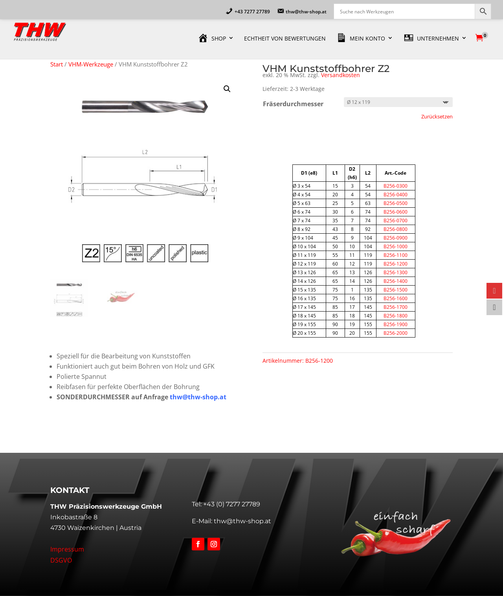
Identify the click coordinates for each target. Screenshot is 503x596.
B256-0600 (396, 212)
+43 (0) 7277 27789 (231, 504)
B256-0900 (396, 237)
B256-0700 (396, 220)
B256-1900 (396, 324)
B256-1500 (396, 289)
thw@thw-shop (194, 397)
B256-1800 (396, 315)
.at (222, 397)
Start (56, 64)
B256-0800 (396, 229)
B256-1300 (396, 272)
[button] (227, 89)
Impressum (67, 549)
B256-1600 (396, 298)
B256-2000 (396, 333)
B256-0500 (396, 203)
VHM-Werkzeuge (90, 64)
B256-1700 (396, 307)
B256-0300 (396, 186)
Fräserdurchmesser (293, 104)
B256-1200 (396, 263)
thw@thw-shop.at (242, 521)
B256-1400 (396, 281)
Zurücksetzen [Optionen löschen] (437, 116)
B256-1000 (396, 246)
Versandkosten (340, 75)
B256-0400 (396, 194)
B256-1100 (396, 255)
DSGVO (61, 560)
